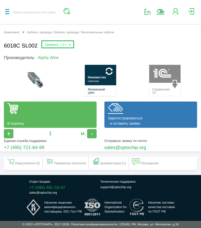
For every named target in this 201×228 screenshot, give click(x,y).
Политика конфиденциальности (94, 224)
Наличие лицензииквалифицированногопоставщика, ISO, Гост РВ (63, 207)
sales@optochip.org (125, 147)
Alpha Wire (48, 57)
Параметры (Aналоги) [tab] (66, 161)
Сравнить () (57, 44)
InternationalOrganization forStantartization (115, 207)
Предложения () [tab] (23, 161)
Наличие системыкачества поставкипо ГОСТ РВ (161, 207)
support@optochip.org (115, 187)
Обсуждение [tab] (145, 161)
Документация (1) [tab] (109, 161)
